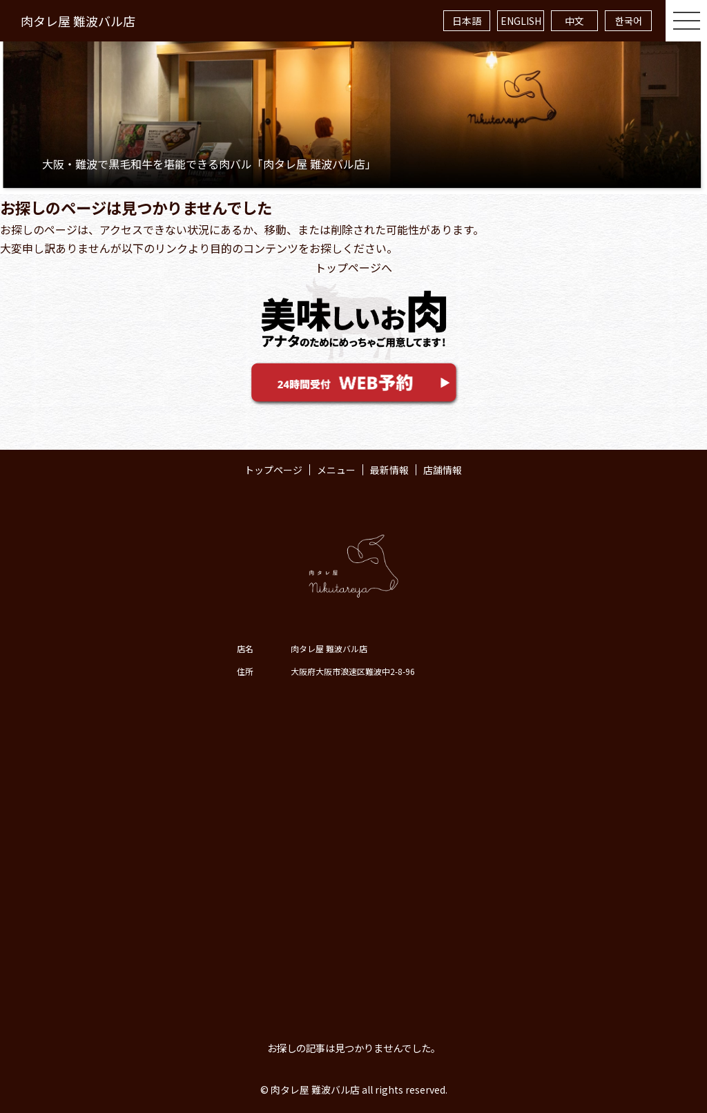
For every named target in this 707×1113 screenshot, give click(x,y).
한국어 (628, 21)
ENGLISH (521, 21)
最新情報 (389, 470)
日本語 (466, 21)
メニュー (336, 470)
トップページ (273, 470)
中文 (574, 21)
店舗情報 (442, 470)
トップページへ (353, 267)
